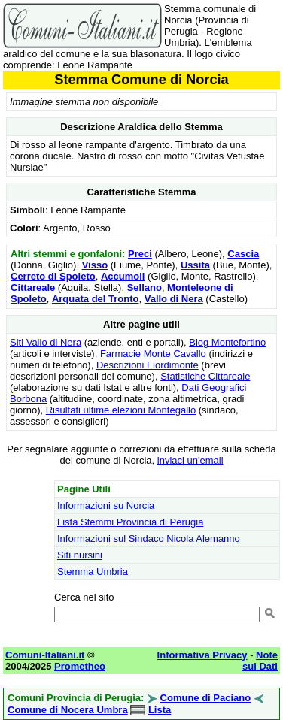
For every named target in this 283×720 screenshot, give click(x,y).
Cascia (243, 253)
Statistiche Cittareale (205, 376)
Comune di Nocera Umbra (68, 709)
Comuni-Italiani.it (44, 655)
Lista (159, 709)
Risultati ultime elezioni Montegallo (121, 410)
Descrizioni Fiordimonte (147, 365)
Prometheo (79, 666)
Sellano (144, 287)
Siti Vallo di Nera (45, 342)
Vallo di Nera (174, 298)
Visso (95, 265)
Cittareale (33, 287)
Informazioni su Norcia (105, 505)
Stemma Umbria (92, 571)
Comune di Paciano (205, 697)
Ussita (195, 265)
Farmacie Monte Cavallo (153, 353)
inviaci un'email (190, 460)
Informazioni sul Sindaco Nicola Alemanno (148, 538)
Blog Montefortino (227, 342)
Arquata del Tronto (95, 298)
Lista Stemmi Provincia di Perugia (130, 522)
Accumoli (123, 276)
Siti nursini (79, 555)
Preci (140, 253)
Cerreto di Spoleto (53, 276)
